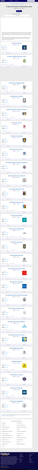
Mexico (30, 460)
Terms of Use (30, 469)
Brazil (30, 457)
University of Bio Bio (16, 215)
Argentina (30, 455)
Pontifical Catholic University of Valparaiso (16, 162)
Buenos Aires (22, 456)
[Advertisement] (8, 25)
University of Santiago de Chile (16, 83)
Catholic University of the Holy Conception (16, 295)
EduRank (23, 8)
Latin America (22, 3)
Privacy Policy (35, 469)
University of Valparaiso (16, 281)
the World (5, 62)
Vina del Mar (6, 415)
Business (13, 3)
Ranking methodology (5, 467)
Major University (16, 361)
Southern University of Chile (16, 189)
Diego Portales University (16, 202)
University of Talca (16, 122)
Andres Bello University (16, 255)
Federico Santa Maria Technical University (16, 109)
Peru (30, 456)
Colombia (30, 459)
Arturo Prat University (16, 388)
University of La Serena (16, 374)
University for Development (16, 228)
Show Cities (19, 11)
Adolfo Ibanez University (16, 96)
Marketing (17, 3)
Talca (14, 415)
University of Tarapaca (16, 242)
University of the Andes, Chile (16, 308)
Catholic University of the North (16, 175)
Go (30, 15)
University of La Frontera (16, 149)
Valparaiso (10, 415)
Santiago (3, 415)
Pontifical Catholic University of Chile (16, 56)
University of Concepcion (16, 136)
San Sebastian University (16, 348)
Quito (20, 462)
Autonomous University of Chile (16, 268)
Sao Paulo (21, 459)
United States (31, 462)
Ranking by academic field (16, 13)
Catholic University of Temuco (16, 335)
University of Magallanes (16, 401)
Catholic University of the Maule (16, 321)
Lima (20, 457)
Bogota (21, 460)
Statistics (8, 52)
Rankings (24, 52)
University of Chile (16, 43)
